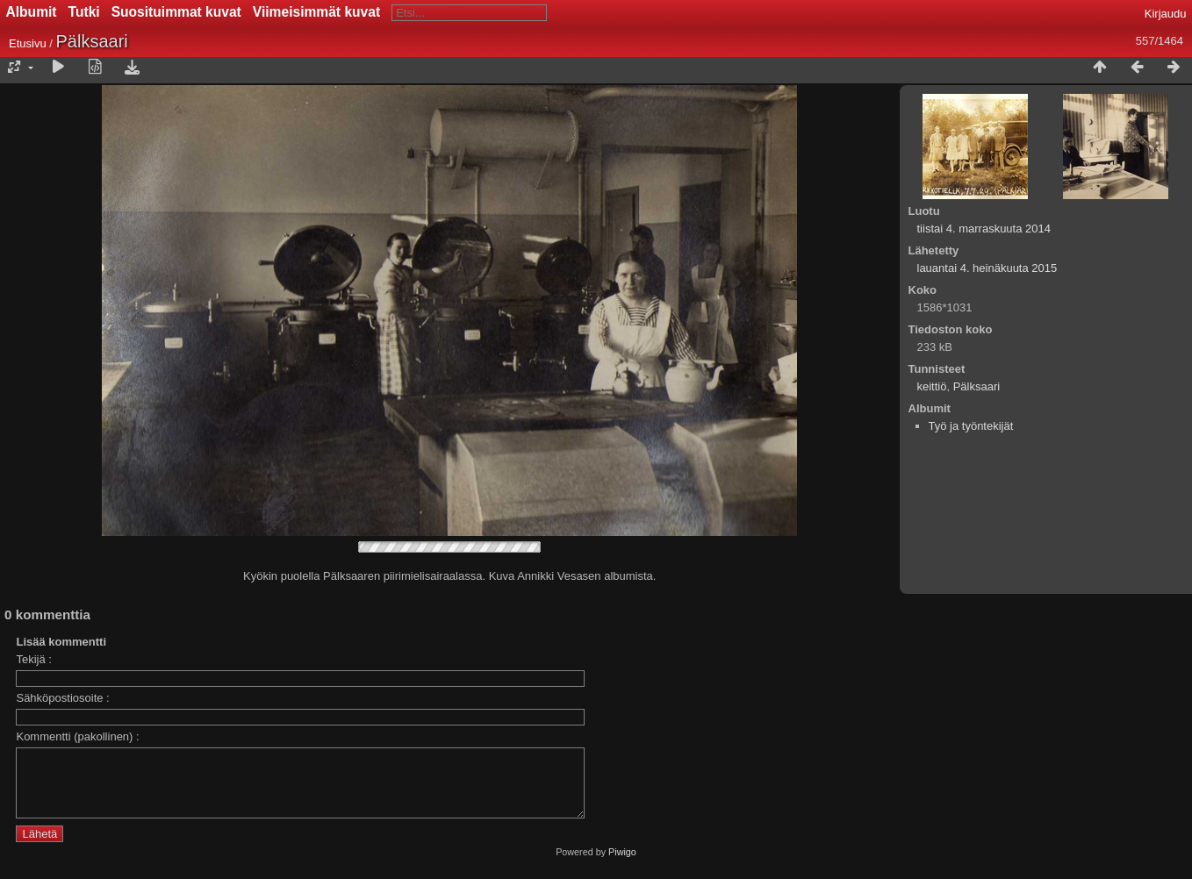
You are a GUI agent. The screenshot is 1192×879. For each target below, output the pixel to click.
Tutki (84, 11)
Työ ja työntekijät (971, 425)
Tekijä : (33, 659)
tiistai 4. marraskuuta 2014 (984, 228)
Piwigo (622, 865)
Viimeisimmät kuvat (316, 11)
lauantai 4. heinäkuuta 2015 (987, 268)
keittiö (932, 386)
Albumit (31, 11)
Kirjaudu (1166, 13)
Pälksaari (976, 386)
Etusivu (28, 43)
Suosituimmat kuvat (176, 11)
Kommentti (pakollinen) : (77, 736)
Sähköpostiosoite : (62, 697)
